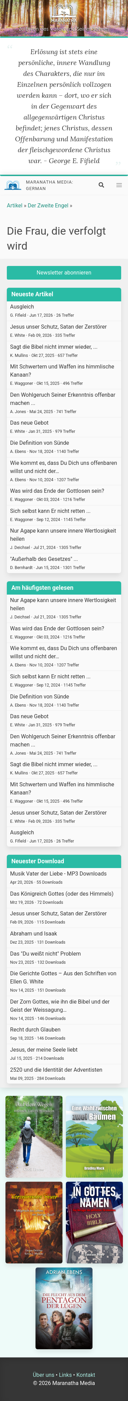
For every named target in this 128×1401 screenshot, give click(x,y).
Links (65, 1375)
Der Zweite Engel (48, 205)
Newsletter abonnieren (64, 272)
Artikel (15, 205)
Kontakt (85, 1375)
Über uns (43, 1375)
